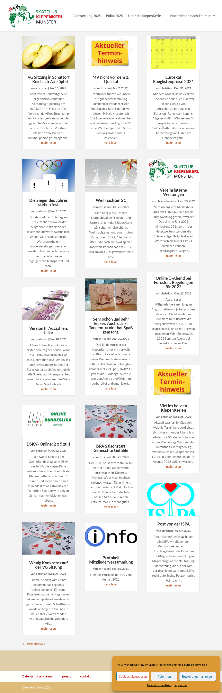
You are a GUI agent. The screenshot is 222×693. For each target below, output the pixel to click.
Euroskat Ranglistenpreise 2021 (173, 79)
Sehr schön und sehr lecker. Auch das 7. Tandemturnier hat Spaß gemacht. (111, 325)
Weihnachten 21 (111, 200)
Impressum (181, 685)
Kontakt (85, 676)
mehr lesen (48, 142)
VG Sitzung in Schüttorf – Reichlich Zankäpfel (49, 79)
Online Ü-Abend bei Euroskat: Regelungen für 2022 (173, 282)
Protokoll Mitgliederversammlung (111, 559)
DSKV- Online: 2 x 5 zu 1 (49, 443)
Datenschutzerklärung (159, 685)
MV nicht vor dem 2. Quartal (110, 79)
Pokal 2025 (114, 16)
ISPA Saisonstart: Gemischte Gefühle (111, 448)
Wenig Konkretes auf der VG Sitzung (48, 564)
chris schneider (166, 201)
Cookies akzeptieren (133, 676)
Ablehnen (164, 676)
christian (41, 88)
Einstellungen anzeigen (197, 676)
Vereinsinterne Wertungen (173, 192)
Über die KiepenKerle (144, 16)
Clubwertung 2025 (86, 16)
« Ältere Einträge (33, 644)
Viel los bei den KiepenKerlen (173, 407)
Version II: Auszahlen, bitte (48, 330)
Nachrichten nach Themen (190, 16)
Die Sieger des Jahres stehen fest (48, 202)
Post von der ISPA (173, 523)
